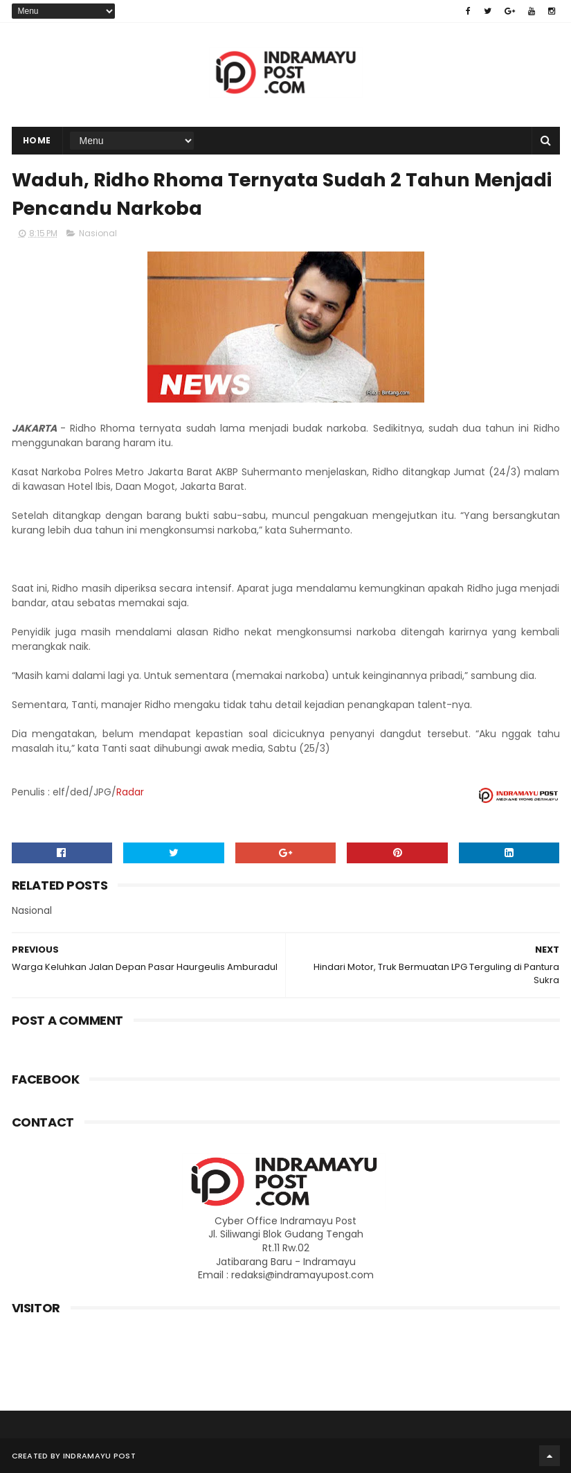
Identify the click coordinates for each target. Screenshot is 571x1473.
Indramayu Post (99, 1455)
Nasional (98, 233)
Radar (130, 792)
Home (37, 140)
